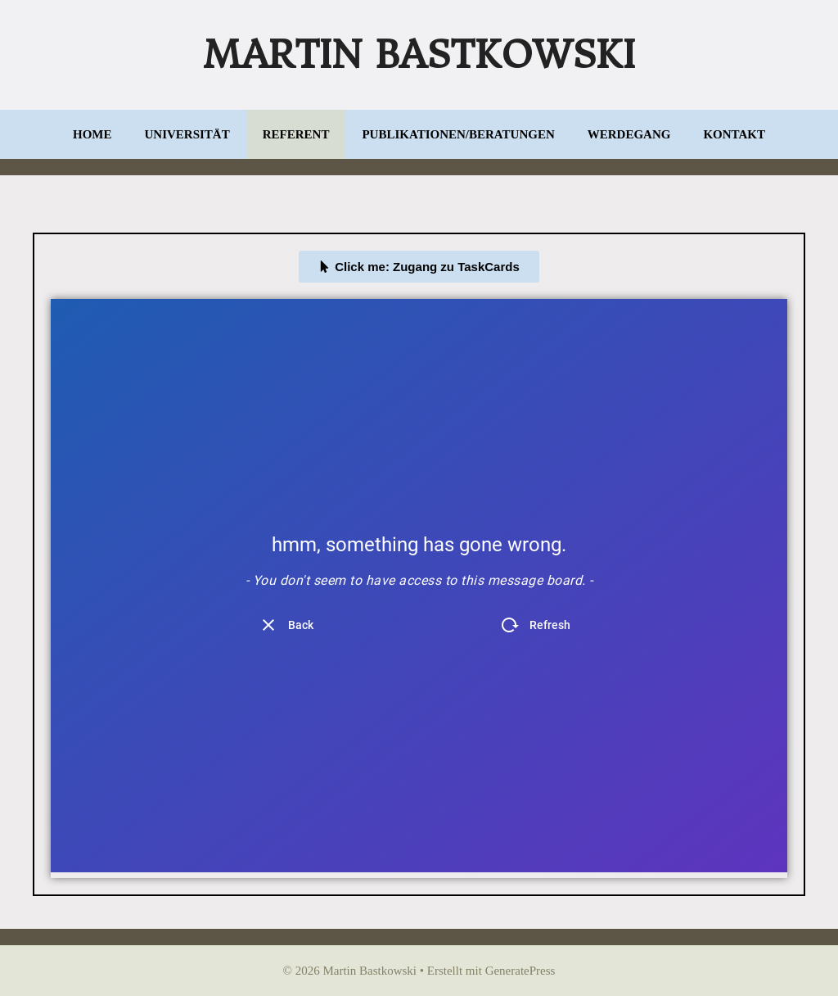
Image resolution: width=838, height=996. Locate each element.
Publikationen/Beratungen (458, 134)
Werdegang (629, 134)
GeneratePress (520, 970)
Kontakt (734, 134)
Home (92, 134)
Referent (296, 134)
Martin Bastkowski (419, 55)
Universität (187, 134)
